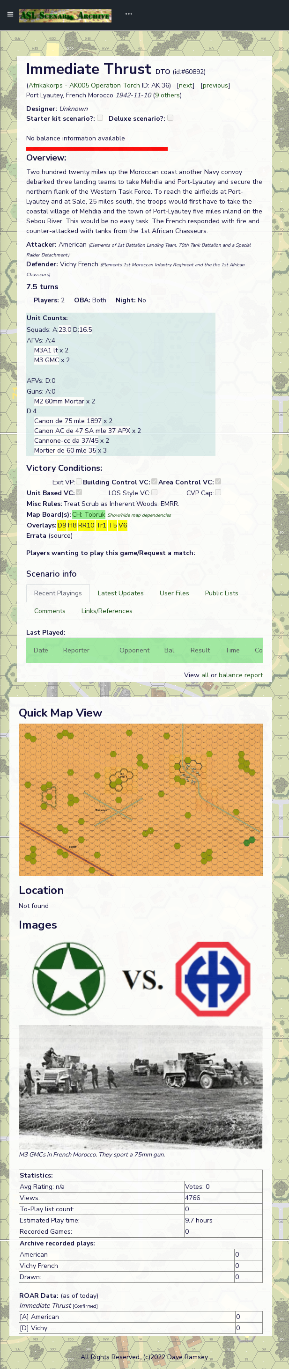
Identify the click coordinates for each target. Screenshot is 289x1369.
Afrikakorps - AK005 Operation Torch (84, 85)
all (205, 675)
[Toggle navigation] (126, 15)
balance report (241, 675)
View (192, 675)
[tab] (58, 593)
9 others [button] (167, 95)
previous (215, 85)
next (186, 85)
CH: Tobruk (88, 514)
